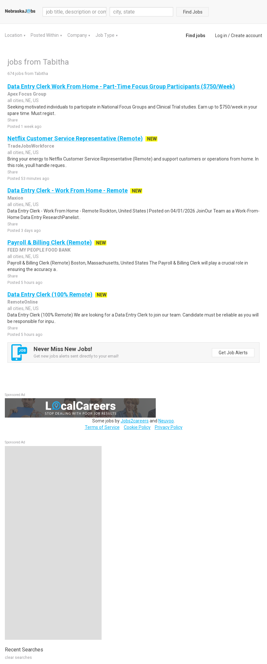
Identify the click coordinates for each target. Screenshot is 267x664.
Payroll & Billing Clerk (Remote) (49, 242)
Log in (221, 35)
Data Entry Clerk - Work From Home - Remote (67, 190)
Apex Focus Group (26, 94)
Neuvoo (166, 420)
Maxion (15, 198)
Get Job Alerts (233, 352)
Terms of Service (102, 427)
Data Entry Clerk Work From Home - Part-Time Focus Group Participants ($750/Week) (121, 86)
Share (12, 120)
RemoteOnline (22, 302)
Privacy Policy (169, 427)
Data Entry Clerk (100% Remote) (50, 294)
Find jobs (195, 35)
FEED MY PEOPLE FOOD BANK (39, 250)
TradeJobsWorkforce (30, 146)
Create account (246, 35)
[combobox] (141, 11)
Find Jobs (193, 12)
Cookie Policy (137, 427)
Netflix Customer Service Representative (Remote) (75, 138)
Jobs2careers (135, 420)
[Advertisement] (53, 543)
